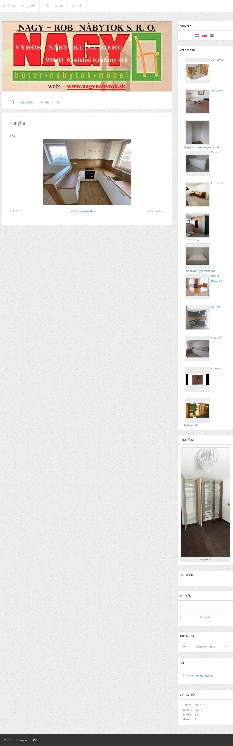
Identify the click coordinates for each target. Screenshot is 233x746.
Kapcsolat (77, 6)
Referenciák (191, 425)
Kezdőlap (9, 6)
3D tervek (217, 59)
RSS (34, 740)
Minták (59, 6)
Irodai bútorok (216, 278)
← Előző (15, 211)
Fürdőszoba (191, 240)
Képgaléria (29, 6)
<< (184, 647)
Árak (46, 6)
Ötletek (216, 368)
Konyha (44, 102)
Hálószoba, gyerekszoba (199, 271)
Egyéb (215, 152)
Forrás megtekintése (199, 676)
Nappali (216, 337)
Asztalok (216, 90)
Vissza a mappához (83, 211)
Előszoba (217, 183)
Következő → (155, 211)
